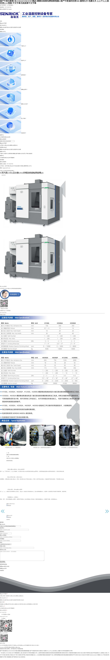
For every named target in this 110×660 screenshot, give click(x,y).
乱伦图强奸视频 (41, 656)
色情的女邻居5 (65, 654)
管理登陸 (7, 651)
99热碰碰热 (8, 659)
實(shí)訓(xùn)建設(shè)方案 (15, 608)
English (10, 9)
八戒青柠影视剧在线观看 (43, 654)
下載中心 (23, 46)
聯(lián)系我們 (3, 9)
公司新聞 (2, 137)
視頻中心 (23, 60)
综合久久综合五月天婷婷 (83, 656)
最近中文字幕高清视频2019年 (30, 654)
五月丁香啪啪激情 (16, 654)
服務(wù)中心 (3, 31)
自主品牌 (19, 27)
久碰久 (106, 654)
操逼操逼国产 (48, 656)
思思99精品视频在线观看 (66, 656)
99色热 (11, 656)
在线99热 (7, 656)
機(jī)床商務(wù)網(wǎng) (14, 651)
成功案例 (2, 29)
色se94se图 (83, 654)
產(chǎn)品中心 (3, 25)
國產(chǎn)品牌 (3, 27)
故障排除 (23, 75)
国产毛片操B (75, 656)
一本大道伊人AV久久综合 (5, 654)
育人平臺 (23, 118)
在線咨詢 (23, 133)
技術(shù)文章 (7, 137)
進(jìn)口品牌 (10, 27)
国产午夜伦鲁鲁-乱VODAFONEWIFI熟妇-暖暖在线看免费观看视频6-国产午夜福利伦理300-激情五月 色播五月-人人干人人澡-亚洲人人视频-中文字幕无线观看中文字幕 (36, 652)
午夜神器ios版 (89, 654)
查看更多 (27, 507)
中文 (7, 9)
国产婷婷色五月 (15, 659)
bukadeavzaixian (93, 656)
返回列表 (3, 177)
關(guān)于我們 (3, 23)
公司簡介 (2, 145)
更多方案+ (36, 608)
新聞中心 (2, 135)
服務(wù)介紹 (24, 104)
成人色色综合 (22, 659)
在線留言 (2, 572)
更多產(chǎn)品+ (20, 604)
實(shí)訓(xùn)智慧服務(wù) (27, 608)
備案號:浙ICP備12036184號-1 (33, 649)
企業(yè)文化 (7, 145)
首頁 (1, 21)
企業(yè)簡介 (3, 599)
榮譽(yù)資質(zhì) (13, 145)
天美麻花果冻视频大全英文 (74, 654)
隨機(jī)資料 (24, 89)
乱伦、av (35, 656)
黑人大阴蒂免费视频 (56, 656)
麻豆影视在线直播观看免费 (55, 654)
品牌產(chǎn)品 (3, 147)
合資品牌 (15, 27)
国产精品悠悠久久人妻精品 (98, 654)
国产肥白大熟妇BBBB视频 (27, 656)
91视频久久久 (100, 656)
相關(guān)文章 (3, 570)
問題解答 (12, 157)
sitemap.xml (2, 651)
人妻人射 (22, 654)
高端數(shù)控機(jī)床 (4, 608)
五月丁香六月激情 (17, 656)
